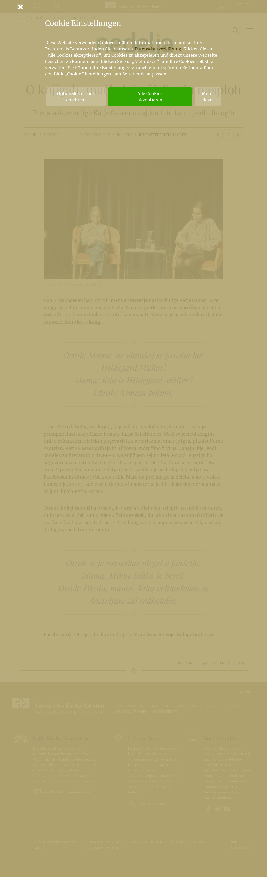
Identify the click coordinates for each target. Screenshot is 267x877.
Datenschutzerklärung (158, 48)
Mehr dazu (207, 96)
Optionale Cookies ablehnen (76, 96)
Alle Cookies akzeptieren (149, 96)
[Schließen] (133, 7)
